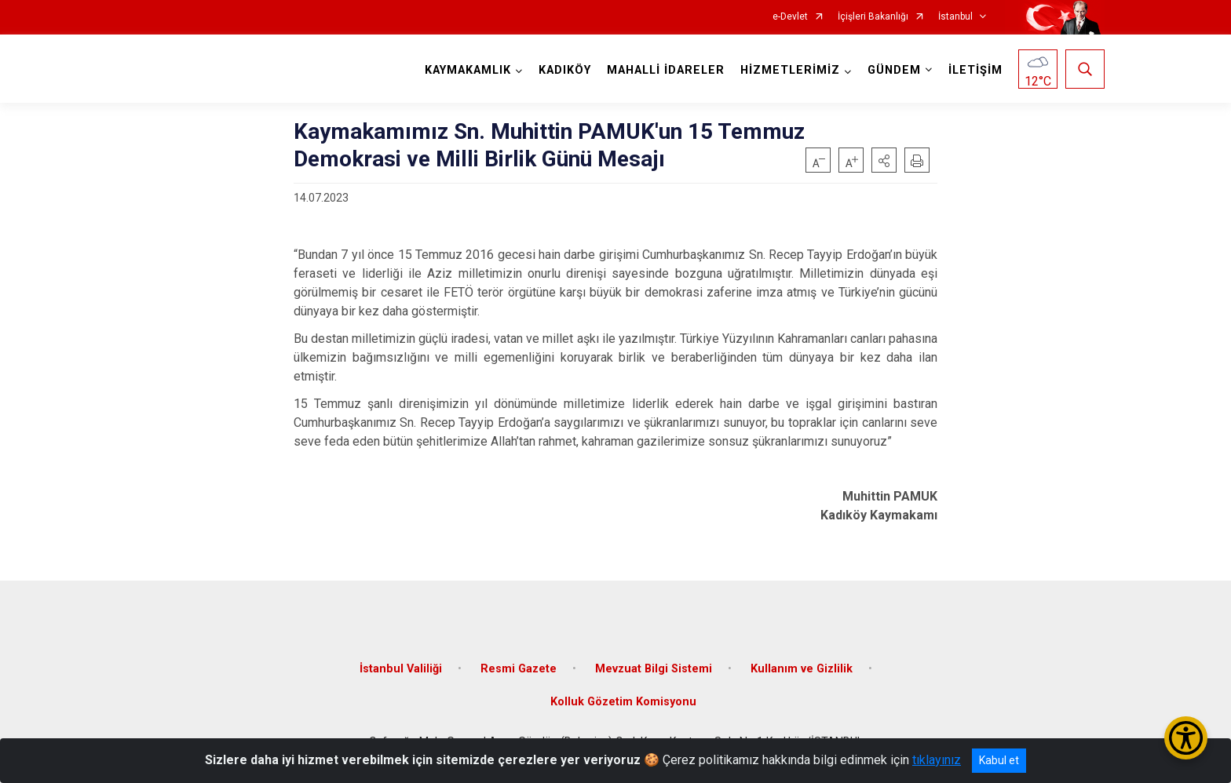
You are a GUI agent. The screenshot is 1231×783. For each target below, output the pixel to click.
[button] (884, 160)
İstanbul (955, 17)
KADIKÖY (565, 70)
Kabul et (999, 760)
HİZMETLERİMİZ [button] (790, 70)
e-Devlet (790, 17)
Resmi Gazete (518, 669)
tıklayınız (936, 759)
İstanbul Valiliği (401, 669)
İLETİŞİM (975, 70)
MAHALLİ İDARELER (666, 70)
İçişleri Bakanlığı (873, 17)
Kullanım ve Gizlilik (802, 669)
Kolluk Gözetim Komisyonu (623, 701)
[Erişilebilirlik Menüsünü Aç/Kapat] (1185, 737)
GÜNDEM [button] (894, 70)
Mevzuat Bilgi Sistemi (653, 669)
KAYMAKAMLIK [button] (468, 70)
